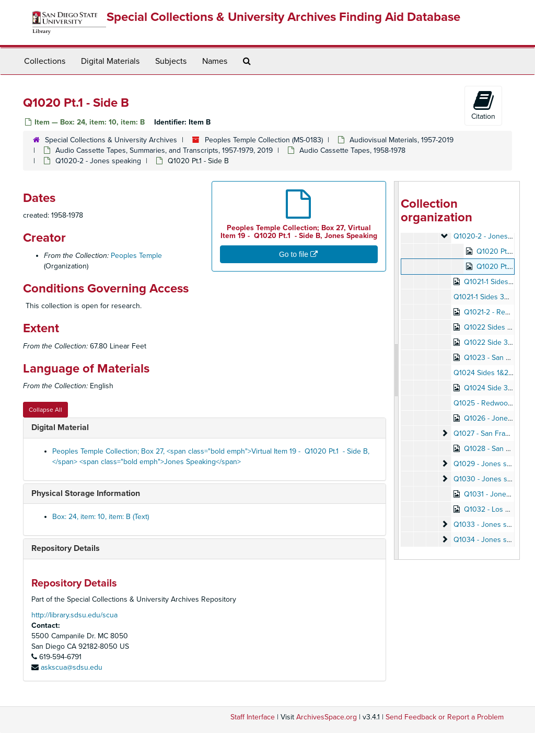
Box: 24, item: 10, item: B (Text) (100, 516)
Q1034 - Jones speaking (492, 539)
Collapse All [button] (45, 409)
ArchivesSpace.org (326, 717)
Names (214, 61)
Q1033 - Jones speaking (492, 524)
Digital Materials (110, 61)
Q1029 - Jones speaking (492, 463)
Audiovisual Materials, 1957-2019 (401, 140)
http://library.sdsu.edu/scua (74, 615)
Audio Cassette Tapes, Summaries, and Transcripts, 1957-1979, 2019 (164, 150)
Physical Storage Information (85, 493)
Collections (44, 61)
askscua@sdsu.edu (71, 667)
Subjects (171, 61)
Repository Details (65, 548)
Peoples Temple (136, 255)
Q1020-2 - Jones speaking (98, 160)
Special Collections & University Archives (111, 140)
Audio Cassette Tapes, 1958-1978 (352, 150)
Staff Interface (252, 717)
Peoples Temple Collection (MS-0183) (264, 140)
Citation (483, 105)
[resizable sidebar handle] (396, 370)
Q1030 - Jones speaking (493, 479)
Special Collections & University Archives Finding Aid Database (283, 17)
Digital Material (60, 427)
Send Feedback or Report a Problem (445, 717)
